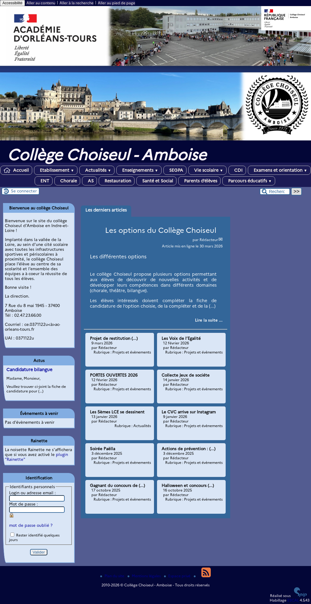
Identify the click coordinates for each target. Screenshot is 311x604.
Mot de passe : (23, 504)
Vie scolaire (207, 170)
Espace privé (177, 576)
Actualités (97, 170)
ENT (43, 181)
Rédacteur (209, 239)
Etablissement (55, 170)
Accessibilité (12, 3)
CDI (237, 170)
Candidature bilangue (29, 369)
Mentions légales (145, 576)
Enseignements (139, 170)
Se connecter (24, 190)
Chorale (67, 181)
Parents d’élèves (199, 181)
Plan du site (112, 576)
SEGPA (175, 170)
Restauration (116, 181)
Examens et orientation (279, 170)
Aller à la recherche (77, 3)
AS (89, 181)
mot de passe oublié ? (31, 525)
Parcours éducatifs (249, 181)
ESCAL (293, 600)
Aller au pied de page (116, 3)
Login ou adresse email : (32, 492)
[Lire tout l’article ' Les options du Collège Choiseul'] (209, 320)
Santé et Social (156, 181)
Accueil (16, 170)
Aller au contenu (40, 3)
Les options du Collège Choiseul (160, 230)
